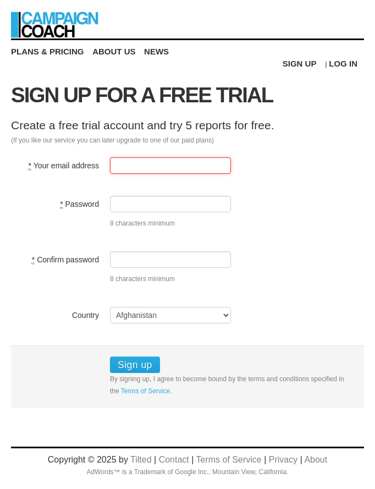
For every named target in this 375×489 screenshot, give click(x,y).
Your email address (64, 166)
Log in (343, 63)
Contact (174, 459)
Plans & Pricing (47, 51)
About (315, 459)
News (156, 51)
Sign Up (300, 63)
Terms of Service (145, 391)
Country (85, 315)
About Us (113, 51)
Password (79, 204)
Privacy (283, 459)
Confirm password (65, 260)
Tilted (141, 459)
